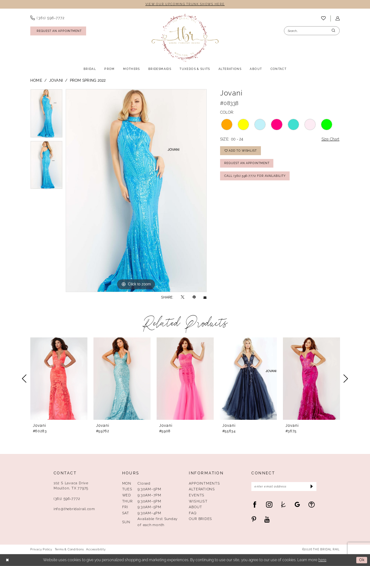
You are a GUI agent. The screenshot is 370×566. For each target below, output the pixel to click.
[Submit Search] (334, 30)
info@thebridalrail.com (74, 509)
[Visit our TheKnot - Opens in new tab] (283, 504)
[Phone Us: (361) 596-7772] (47, 18)
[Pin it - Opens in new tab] (194, 297)
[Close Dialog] (7, 560)
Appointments (204, 483)
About (195, 507)
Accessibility (96, 549)
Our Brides (200, 519)
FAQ (192, 513)
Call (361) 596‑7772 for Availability (254, 175)
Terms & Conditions (69, 549)
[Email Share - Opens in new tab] (205, 297)
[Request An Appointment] (58, 30)
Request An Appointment (246, 163)
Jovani (56, 80)
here (322, 560)
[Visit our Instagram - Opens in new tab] (269, 504)
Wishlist (198, 501)
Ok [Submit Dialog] (362, 560)
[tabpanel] (46, 115)
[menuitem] (47, 18)
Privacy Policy (41, 549)
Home (36, 80)
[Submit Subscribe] (311, 487)
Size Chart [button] (330, 139)
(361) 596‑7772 (67, 499)
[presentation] (58, 378)
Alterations (202, 489)
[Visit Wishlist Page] (323, 18)
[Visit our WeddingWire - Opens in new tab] (311, 504)
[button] (337, 18)
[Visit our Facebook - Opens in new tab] (254, 504)
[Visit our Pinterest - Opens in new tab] (253, 519)
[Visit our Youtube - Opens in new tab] (267, 519)
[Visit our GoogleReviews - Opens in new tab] (297, 504)
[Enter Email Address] (283, 486)
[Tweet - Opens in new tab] (183, 297)
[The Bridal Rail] (185, 38)
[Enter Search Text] (312, 30)
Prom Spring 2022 (88, 80)
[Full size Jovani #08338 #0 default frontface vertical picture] (136, 190)
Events (196, 495)
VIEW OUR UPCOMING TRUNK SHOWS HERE (185, 4)
